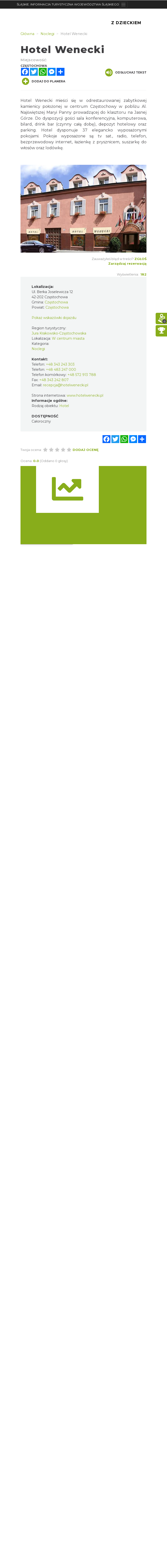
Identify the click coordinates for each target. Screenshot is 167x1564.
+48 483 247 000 (61, 369)
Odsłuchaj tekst (125, 72)
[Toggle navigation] (123, 4)
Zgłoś (140, 259)
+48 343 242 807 (54, 380)
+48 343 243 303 (60, 364)
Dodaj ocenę (86, 450)
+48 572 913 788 (81, 374)
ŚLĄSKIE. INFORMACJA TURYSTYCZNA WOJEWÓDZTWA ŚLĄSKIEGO (68, 4)
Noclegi (38, 349)
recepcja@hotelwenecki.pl (65, 385)
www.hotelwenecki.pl (85, 395)
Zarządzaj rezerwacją (127, 263)
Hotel (64, 406)
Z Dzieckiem (126, 22)
